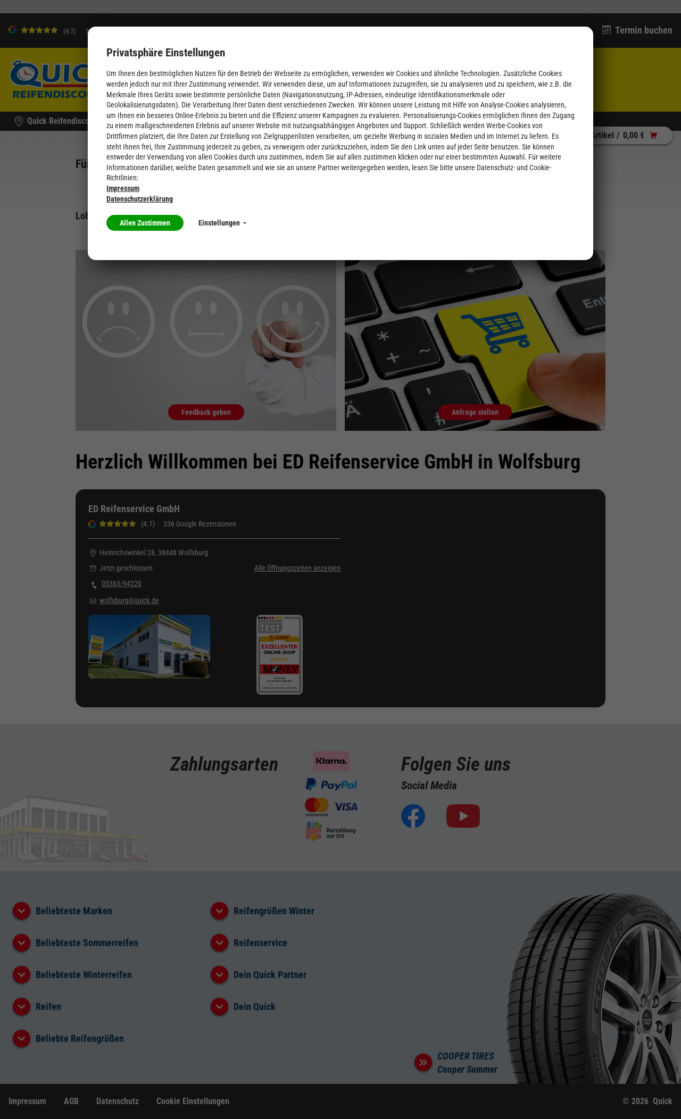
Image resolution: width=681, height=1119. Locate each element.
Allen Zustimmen (145, 223)
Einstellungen (222, 223)
